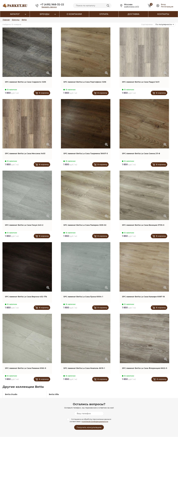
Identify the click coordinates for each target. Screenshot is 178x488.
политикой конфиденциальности (95, 421)
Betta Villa (54, 394)
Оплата (103, 14)
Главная (6, 20)
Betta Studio (11, 394)
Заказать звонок (49, 7)
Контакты (163, 14)
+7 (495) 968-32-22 (52, 4)
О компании (74, 14)
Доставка (133, 14)
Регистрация (167, 7)
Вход (163, 4)
